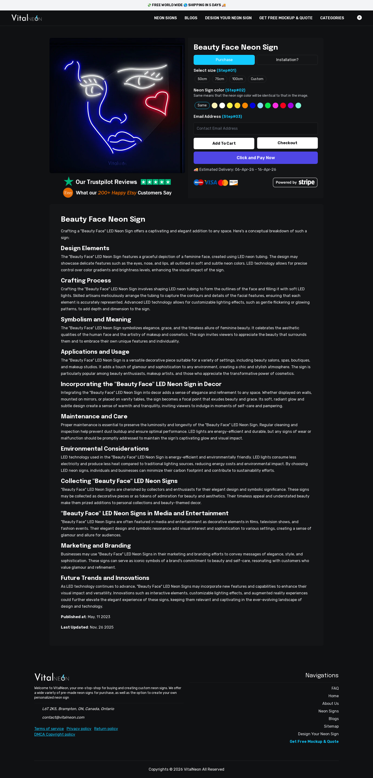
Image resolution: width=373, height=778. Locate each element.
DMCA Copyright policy (54, 734)
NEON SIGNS (165, 18)
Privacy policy (79, 728)
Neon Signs (329, 711)
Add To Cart (224, 143)
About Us (330, 703)
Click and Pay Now (256, 157)
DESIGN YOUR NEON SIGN (228, 18)
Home (334, 696)
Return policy (106, 728)
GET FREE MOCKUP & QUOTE (286, 18)
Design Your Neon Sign (318, 734)
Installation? (287, 59)
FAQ (335, 688)
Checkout (287, 143)
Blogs (334, 718)
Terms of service (49, 728)
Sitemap (331, 726)
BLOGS (191, 18)
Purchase (224, 59)
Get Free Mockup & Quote (314, 741)
